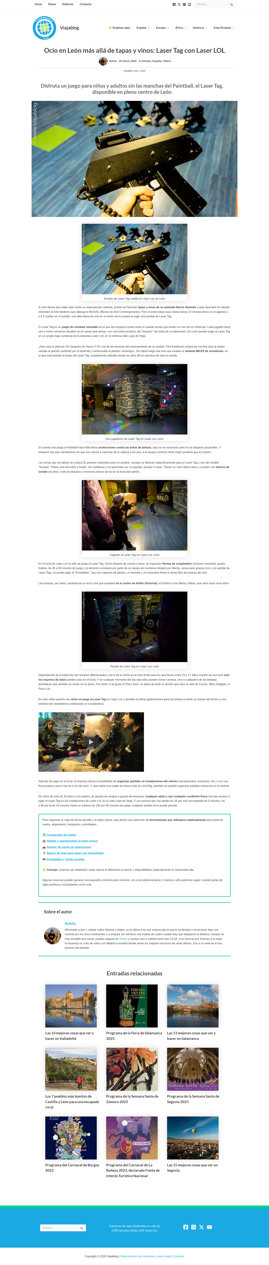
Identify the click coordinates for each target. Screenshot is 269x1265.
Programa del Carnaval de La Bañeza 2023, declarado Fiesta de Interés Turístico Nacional (133, 1170)
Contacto (178, 1256)
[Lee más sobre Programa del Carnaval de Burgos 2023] (71, 1137)
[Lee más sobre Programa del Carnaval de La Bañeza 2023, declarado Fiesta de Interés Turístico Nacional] (132, 1137)
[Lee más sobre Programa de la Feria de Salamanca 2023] (132, 1005)
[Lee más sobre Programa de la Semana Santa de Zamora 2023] (132, 1069)
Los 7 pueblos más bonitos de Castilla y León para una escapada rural (72, 1101)
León (142, 70)
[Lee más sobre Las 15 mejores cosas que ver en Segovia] (193, 1137)
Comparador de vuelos (61, 834)
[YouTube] (189, 4)
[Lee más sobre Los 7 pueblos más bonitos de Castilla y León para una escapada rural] (71, 1069)
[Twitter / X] (201, 1227)
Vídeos (167, 60)
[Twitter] (179, 4)
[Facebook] (174, 4)
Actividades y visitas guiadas (65, 859)
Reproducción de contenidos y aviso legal (146, 1256)
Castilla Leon (131, 70)
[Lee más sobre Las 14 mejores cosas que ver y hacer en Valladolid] (71, 1005)
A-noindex (144, 60)
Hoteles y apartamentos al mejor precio (72, 840)
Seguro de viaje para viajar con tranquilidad (74, 853)
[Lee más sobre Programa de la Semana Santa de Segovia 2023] (193, 1069)
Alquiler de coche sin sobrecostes (68, 847)
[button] (152, 27)
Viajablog (69, 27)
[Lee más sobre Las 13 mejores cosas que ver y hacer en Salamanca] (193, 1005)
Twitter (123, 938)
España (156, 60)
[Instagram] (184, 4)
